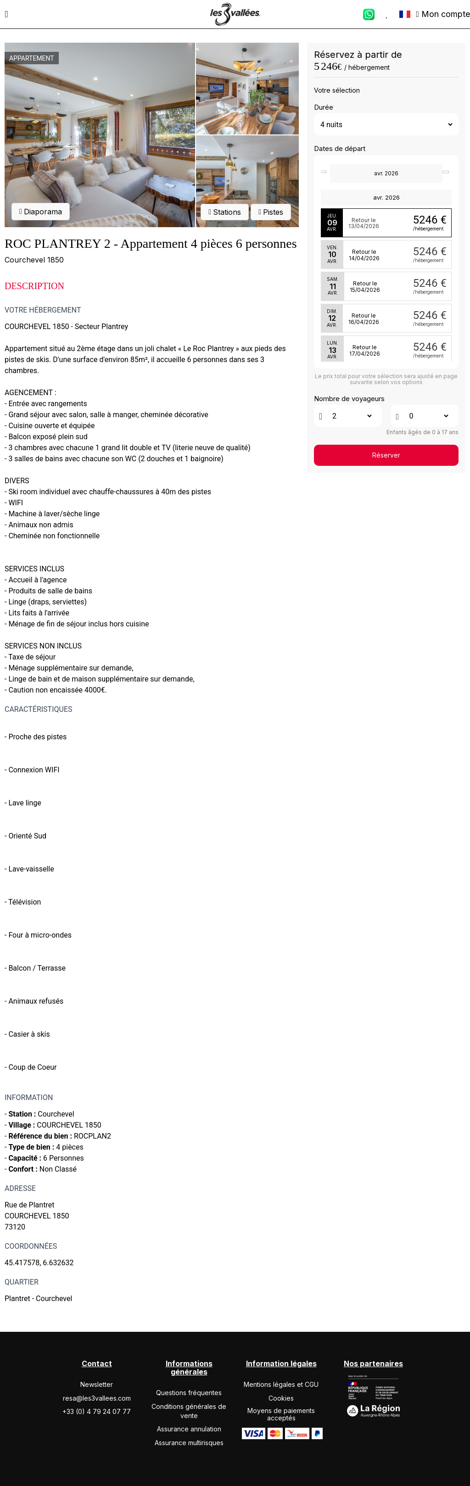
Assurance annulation (189, 1429)
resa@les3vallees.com (97, 1398)
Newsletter (96, 1384)
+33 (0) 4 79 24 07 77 (96, 1411)
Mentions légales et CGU (281, 1384)
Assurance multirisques (189, 1443)
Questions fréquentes (189, 1393)
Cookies (281, 1398)
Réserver (386, 455)
